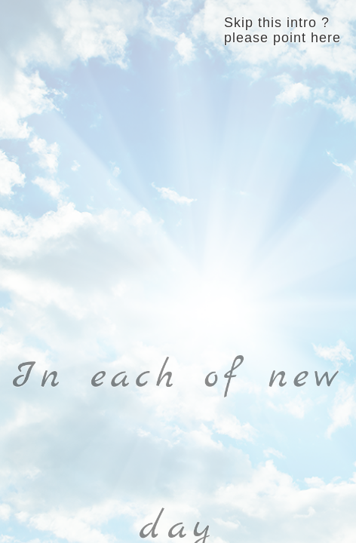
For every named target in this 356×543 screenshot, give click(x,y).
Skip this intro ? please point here (282, 30)
